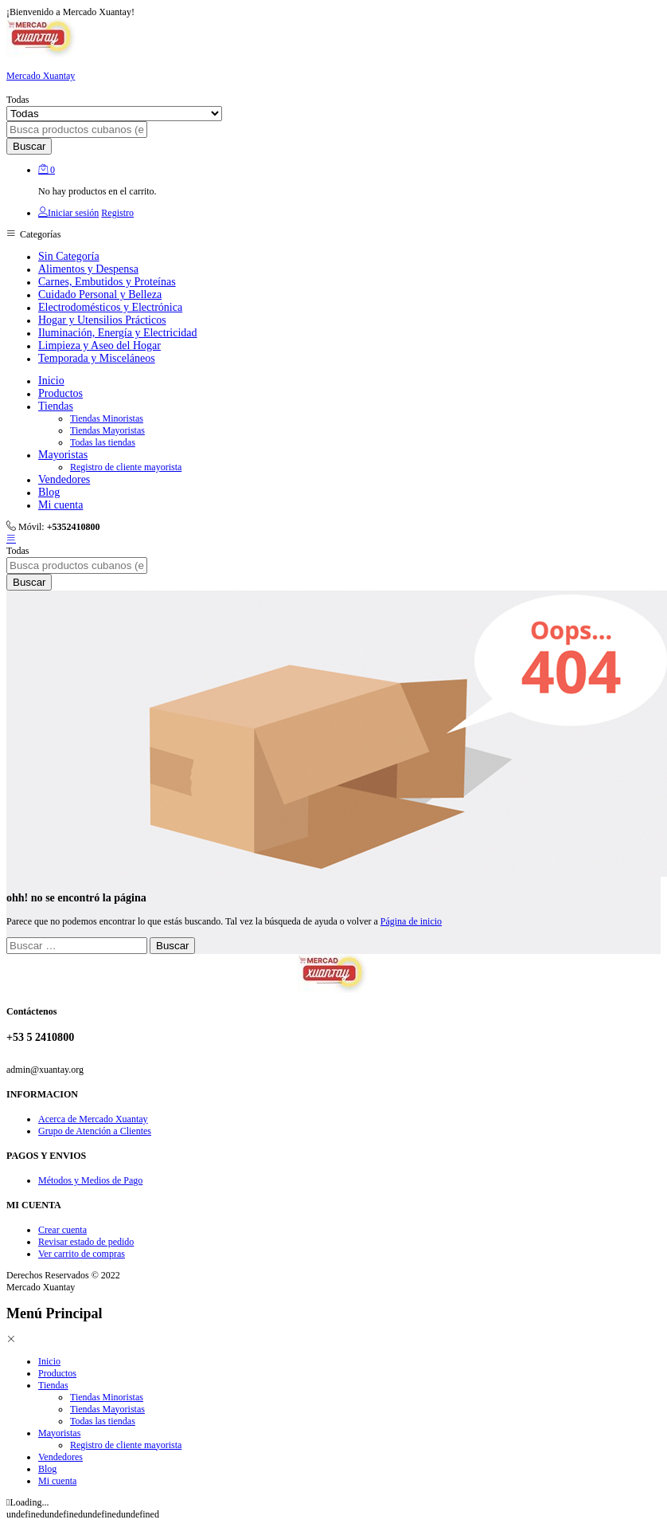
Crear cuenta (62, 1229)
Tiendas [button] (55, 406)
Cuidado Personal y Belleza (100, 294)
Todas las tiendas (102, 442)
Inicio (51, 381)
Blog (49, 492)
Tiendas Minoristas (106, 418)
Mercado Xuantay (40, 75)
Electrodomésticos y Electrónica (110, 307)
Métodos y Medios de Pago (90, 1180)
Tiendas (53, 1385)
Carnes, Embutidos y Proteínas (107, 282)
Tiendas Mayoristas (107, 430)
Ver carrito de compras (81, 1253)
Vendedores (64, 479)
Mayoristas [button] (63, 455)
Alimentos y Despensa (88, 269)
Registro (117, 212)
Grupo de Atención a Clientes (94, 1131)
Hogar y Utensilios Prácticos (102, 320)
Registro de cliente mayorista (125, 467)
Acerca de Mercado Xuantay (93, 1119)
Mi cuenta (60, 505)
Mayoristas (59, 1433)
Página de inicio (411, 921)
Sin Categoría (68, 256)
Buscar (29, 146)
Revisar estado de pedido (86, 1241)
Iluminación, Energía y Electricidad (117, 333)
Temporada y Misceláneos (96, 358)
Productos (60, 393)
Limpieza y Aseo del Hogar (99, 345)
